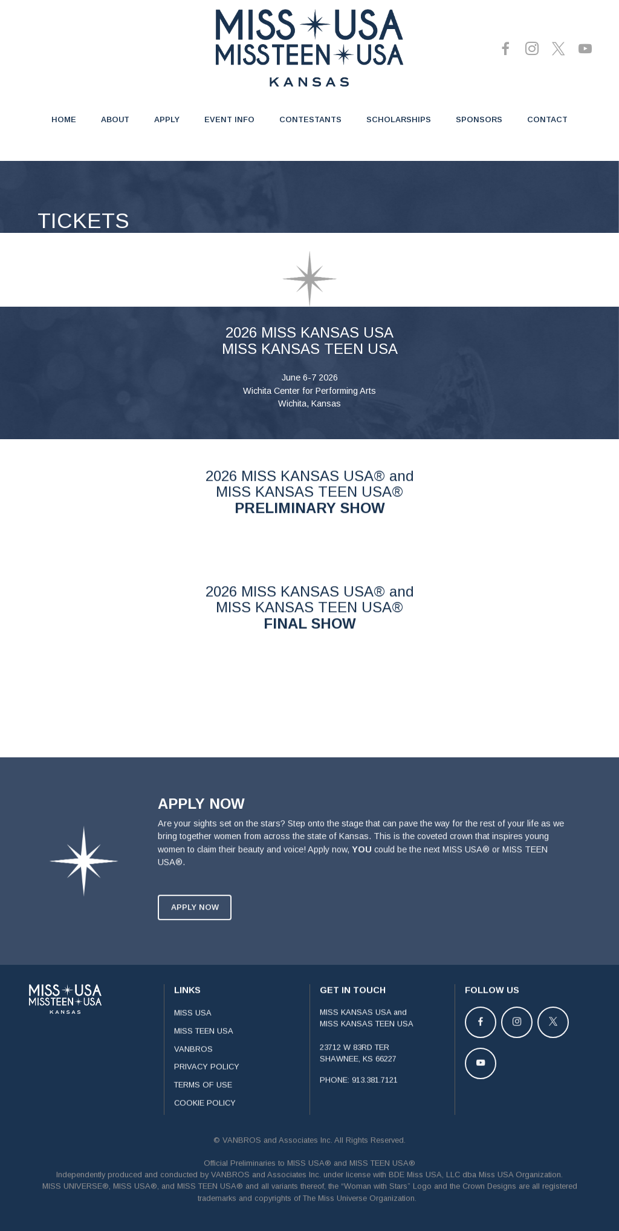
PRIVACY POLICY (206, 1084)
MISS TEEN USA (203, 1049)
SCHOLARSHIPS (398, 119)
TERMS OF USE (203, 1103)
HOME (63, 119)
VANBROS (193, 1066)
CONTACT (547, 119)
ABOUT (115, 119)
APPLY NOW (195, 925)
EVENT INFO (229, 119)
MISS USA (193, 1031)
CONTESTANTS (310, 119)
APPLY (167, 119)
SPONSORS (479, 119)
